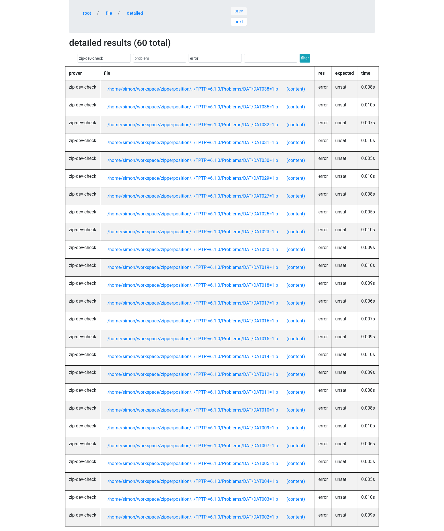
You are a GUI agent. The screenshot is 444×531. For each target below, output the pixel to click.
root (87, 13)
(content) (296, 89)
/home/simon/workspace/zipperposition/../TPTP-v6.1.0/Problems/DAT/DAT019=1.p (192, 267)
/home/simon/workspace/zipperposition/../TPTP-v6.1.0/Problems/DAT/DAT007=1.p (192, 445)
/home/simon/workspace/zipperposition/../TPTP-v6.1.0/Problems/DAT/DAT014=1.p (192, 356)
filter (305, 58)
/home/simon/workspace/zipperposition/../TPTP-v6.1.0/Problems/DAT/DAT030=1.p (192, 160)
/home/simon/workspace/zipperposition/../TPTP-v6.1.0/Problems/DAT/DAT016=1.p (192, 321)
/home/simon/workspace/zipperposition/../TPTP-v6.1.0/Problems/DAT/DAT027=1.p (192, 196)
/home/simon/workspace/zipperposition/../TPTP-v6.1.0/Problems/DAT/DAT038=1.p (192, 89)
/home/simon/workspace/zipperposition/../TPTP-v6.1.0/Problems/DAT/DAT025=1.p (192, 214)
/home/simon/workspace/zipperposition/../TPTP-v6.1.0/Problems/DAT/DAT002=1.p (192, 517)
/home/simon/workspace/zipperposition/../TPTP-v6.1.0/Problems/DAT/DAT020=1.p (192, 249)
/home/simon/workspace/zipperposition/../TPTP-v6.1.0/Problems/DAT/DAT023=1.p (192, 231)
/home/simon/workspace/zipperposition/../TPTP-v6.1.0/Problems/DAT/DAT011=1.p (192, 392)
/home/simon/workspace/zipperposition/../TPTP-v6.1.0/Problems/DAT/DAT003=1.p (192, 499)
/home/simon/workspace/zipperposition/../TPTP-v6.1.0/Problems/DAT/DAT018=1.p (192, 285)
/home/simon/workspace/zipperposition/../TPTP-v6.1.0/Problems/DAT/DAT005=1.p (192, 463)
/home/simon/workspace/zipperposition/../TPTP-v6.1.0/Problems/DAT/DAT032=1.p (192, 124)
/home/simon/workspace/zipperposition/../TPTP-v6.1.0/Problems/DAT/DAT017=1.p (192, 303)
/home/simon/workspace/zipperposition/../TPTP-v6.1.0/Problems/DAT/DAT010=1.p (192, 410)
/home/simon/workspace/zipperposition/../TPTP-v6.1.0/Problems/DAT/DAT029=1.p (192, 178)
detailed (135, 13)
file (109, 13)
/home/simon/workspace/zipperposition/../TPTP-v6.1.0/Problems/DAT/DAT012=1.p (192, 374)
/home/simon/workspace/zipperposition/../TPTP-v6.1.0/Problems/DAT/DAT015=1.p (192, 338)
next (238, 21)
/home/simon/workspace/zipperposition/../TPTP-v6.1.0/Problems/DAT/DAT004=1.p (192, 481)
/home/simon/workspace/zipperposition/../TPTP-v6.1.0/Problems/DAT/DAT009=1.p (192, 428)
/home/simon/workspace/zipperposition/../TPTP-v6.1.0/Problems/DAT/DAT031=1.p (192, 142)
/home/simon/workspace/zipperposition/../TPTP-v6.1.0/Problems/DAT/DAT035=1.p (192, 107)
